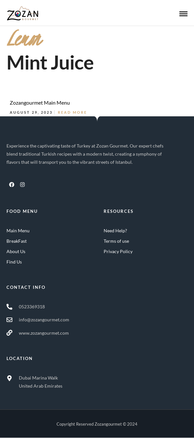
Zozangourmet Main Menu (40, 102)
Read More (72, 112)
